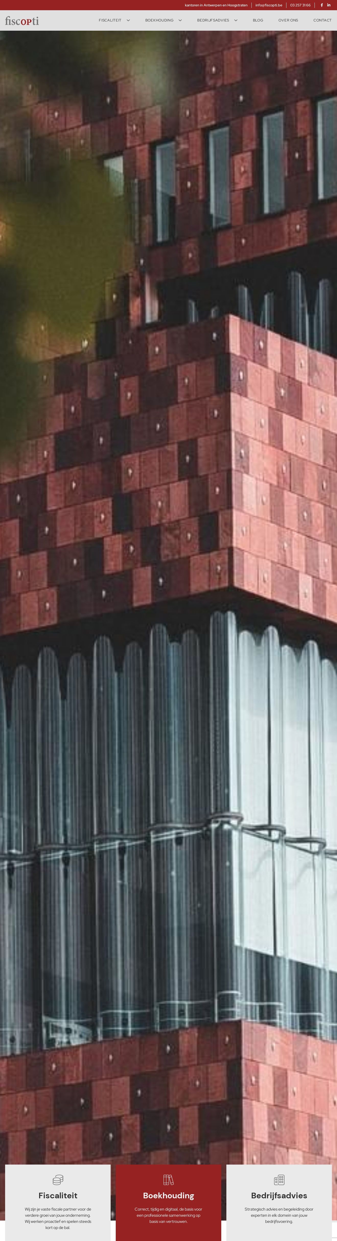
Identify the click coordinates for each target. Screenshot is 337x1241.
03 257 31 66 (300, 5)
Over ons (288, 20)
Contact (322, 20)
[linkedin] (329, 5)
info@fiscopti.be (268, 5)
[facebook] (322, 5)
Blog (258, 20)
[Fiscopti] (22, 20)
